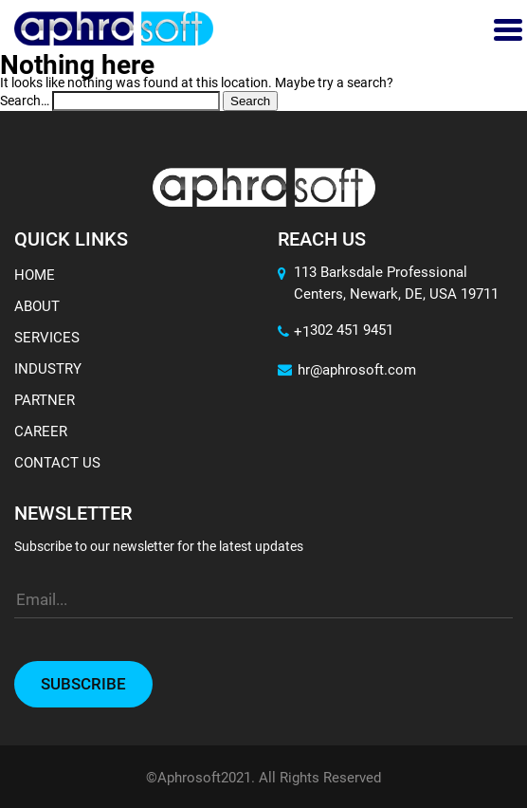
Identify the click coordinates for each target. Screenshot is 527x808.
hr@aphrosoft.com (347, 369)
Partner (44, 400)
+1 (294, 331)
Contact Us (57, 462)
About (37, 306)
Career (40, 431)
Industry (48, 368)
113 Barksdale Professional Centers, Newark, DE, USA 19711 (396, 283)
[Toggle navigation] (505, 28)
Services (47, 337)
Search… (24, 100)
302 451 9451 (351, 330)
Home (34, 275)
